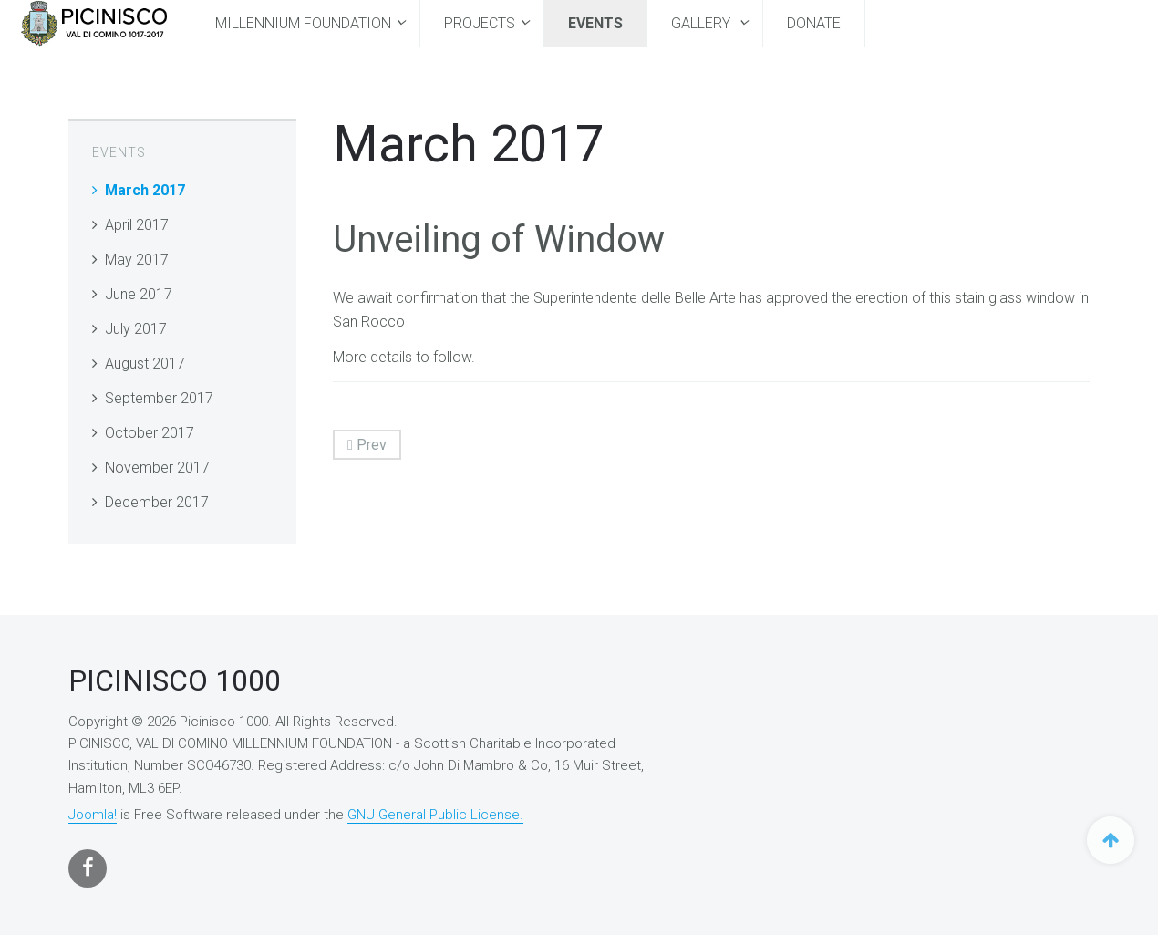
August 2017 (145, 363)
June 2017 (138, 294)
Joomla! (92, 814)
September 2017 (159, 398)
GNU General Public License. (435, 814)
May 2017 (137, 259)
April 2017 (137, 225)
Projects (479, 23)
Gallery (702, 23)
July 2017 (136, 329)
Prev (367, 444)
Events (595, 23)
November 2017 (157, 467)
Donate (814, 23)
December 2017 (157, 502)
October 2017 (149, 433)
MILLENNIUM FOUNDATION (303, 23)
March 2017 (145, 190)
